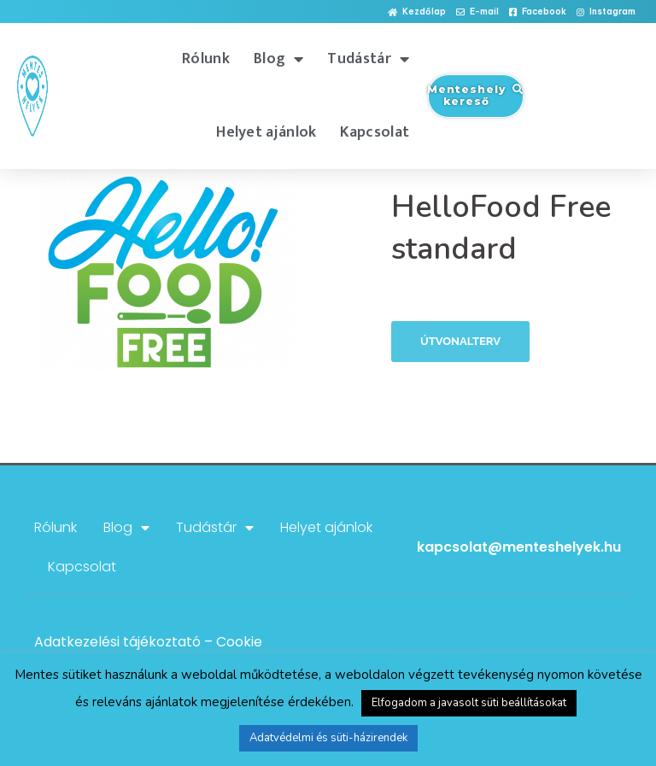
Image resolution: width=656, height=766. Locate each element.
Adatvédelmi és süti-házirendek (328, 738)
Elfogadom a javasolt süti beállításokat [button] (469, 702)
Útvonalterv (460, 341)
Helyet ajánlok (266, 132)
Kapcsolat (374, 132)
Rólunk (206, 59)
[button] (417, 12)
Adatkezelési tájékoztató (117, 642)
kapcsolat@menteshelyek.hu (519, 547)
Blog (279, 59)
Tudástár (368, 59)
